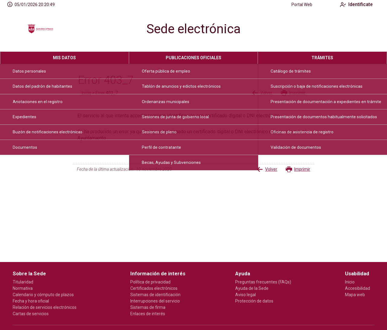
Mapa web (355, 294)
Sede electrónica (193, 28)
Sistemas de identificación (155, 294)
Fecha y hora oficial (31, 301)
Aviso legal (245, 294)
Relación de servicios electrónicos (44, 307)
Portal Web (297, 4)
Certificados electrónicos (153, 288)
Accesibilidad (357, 288)
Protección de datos (254, 301)
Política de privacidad (150, 282)
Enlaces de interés (147, 313)
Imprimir (293, 93)
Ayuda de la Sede (251, 288)
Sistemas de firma (147, 307)
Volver (262, 93)
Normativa (23, 288)
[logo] (40, 30)
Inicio (86, 92)
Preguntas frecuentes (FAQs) (263, 282)
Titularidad (23, 282)
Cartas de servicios (31, 313)
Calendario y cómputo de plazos (43, 294)
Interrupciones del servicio (155, 301)
